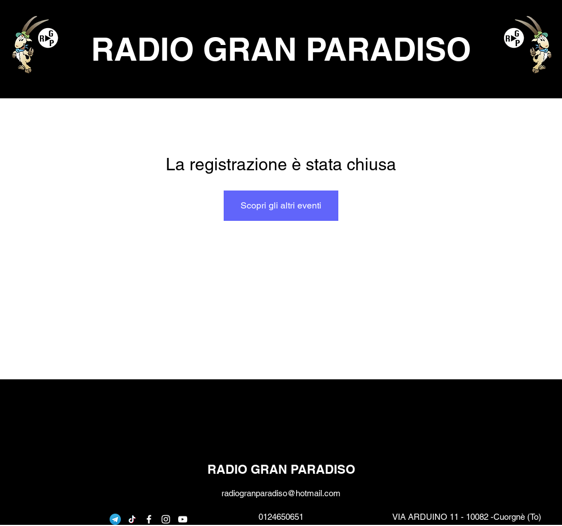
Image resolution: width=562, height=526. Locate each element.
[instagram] (165, 519)
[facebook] (149, 519)
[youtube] (182, 519)
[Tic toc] (132, 519)
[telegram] (115, 519)
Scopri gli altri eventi (281, 205)
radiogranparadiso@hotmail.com (281, 493)
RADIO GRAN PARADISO (281, 49)
